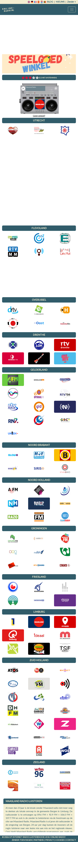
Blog (50, 1)
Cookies (59, 840)
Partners (39, 840)
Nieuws (60, 1)
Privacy (49, 840)
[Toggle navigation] (72, 9)
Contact (71, 840)
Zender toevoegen (22, 840)
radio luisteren (31, 837)
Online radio (58, 837)
